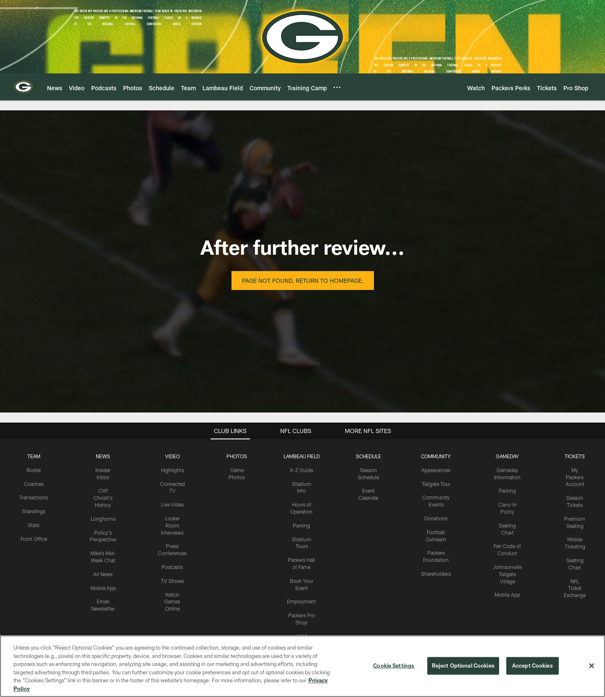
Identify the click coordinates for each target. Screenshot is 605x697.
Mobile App (103, 588)
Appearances (435, 470)
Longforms (103, 519)
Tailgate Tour (436, 484)
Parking (301, 525)
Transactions (33, 497)
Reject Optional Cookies (463, 668)
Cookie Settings (393, 668)
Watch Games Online (172, 602)
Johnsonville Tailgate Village (507, 574)
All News (103, 574)
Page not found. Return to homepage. (302, 280)
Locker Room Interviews (172, 525)
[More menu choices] (337, 87)
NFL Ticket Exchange (575, 588)
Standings (33, 511)
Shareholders (436, 574)
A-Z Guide (301, 470)
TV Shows (172, 581)
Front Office (34, 539)
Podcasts (172, 567)
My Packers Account (575, 477)
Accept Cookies (532, 668)
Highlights (172, 470)
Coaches (34, 484)
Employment (301, 601)
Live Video (172, 504)
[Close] (591, 669)
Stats (33, 525)
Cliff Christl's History (103, 498)
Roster (33, 470)
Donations (435, 518)
